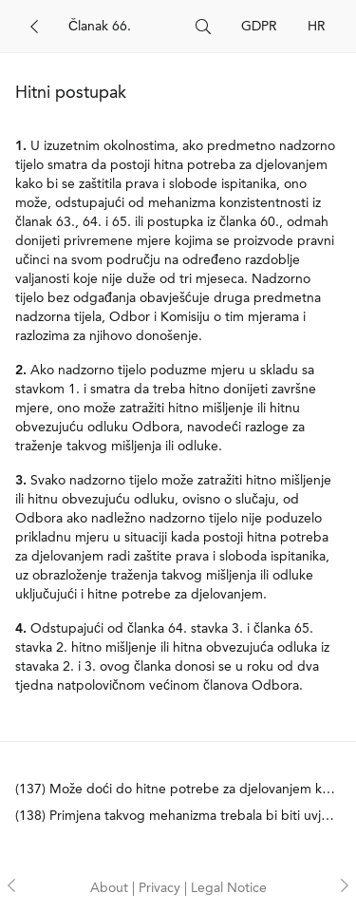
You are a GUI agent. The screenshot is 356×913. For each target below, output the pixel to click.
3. (21, 480)
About (111, 888)
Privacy (161, 888)
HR (317, 26)
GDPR (259, 26)
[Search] (124, 26)
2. (21, 370)
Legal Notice (229, 888)
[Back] (34, 27)
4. (21, 629)
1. (21, 146)
